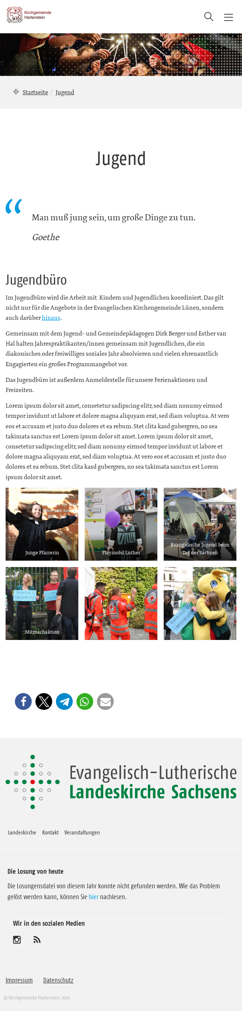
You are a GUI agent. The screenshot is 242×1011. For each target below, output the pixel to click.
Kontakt (50, 832)
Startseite (35, 92)
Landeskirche (22, 832)
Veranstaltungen (82, 832)
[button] (23, 701)
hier (93, 897)
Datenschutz (58, 980)
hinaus (51, 317)
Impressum (19, 980)
